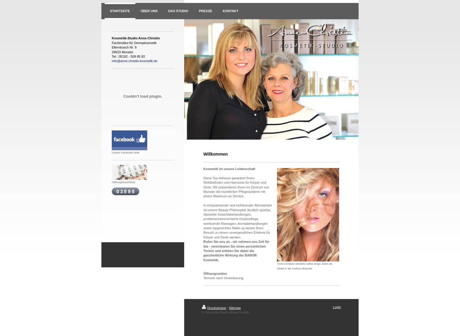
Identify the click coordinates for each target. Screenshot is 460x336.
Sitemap (235, 308)
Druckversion (214, 308)
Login (337, 307)
